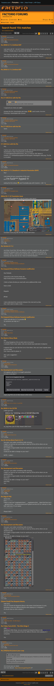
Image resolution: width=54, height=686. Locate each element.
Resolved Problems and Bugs (11, 91)
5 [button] (47, 33)
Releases (6, 239)
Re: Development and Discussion (12, 370)
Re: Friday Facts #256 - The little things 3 (15, 626)
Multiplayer (6, 644)
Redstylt (4, 36)
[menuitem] (13, 20)
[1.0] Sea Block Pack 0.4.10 (10, 434)
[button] (36, 33)
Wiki (21, 2)
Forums (15, 2)
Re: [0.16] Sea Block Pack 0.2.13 (12, 440)
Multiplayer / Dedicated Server (11, 262)
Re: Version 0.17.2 (7, 246)
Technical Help (7, 595)
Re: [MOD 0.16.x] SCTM (9, 408)
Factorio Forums (15, 14)
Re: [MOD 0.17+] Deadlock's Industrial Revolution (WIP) (20, 170)
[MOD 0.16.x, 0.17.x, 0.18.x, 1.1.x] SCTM (13, 403)
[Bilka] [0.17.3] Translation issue (11, 191)
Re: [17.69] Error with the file (11, 98)
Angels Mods (7, 363)
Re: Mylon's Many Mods (9, 338)
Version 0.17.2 (7, 241)
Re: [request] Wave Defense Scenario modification (18, 269)
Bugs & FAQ (6, 491)
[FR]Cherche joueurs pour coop (11, 645)
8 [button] (50, 33)
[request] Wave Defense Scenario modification (14, 263)
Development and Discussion (10, 364)
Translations (7, 189)
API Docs (37, 2)
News (5, 619)
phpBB (22, 682)
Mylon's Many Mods (8, 332)
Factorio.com (5, 2)
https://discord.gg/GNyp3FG (23, 668)
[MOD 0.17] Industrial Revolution (11, 39)
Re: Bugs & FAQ (6, 497)
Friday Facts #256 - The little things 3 (12, 620)
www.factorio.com (7, 16)
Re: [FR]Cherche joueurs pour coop (12, 651)
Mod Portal (28, 2)
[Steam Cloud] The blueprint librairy (12, 596)
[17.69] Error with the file (9, 92)
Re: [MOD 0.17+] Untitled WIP (11, 45)
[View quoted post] (16, 102)
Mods (5, 38)
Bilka (9, 102)
